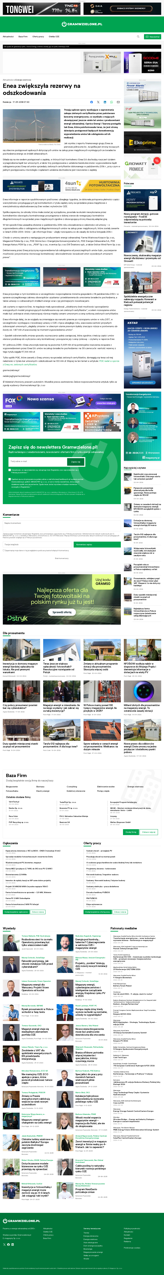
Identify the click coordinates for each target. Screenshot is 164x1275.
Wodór (86, 1259)
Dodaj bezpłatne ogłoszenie (16, 912)
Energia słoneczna (91, 1236)
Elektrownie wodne (106, 786)
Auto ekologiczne (91, 1242)
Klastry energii (42, 791)
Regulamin (35, 534)
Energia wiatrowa (23, 80)
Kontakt (127, 1235)
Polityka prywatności (132, 1228)
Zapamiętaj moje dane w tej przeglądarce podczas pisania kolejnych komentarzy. (37, 550)
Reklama (127, 1241)
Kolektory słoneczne (76, 791)
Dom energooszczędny (93, 1246)
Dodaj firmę (131, 832)
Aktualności (8, 36)
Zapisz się (75, 462)
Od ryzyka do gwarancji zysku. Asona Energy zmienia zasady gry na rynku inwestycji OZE (36, 47)
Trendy (86, 1233)
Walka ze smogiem (91, 1255)
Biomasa (40, 786)
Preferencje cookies (132, 1248)
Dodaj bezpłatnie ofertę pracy (97, 912)
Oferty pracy (38, 36)
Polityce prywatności (27, 496)
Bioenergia (88, 1249)
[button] (138, 36)
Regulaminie (12, 496)
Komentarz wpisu (84, 544)
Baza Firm (23, 36)
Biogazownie (12, 786)
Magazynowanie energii (93, 1252)
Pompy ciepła (103, 791)
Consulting (72, 786)
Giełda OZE (54, 36)
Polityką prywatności (74, 534)
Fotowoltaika (12, 791)
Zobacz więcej (148, 832)
